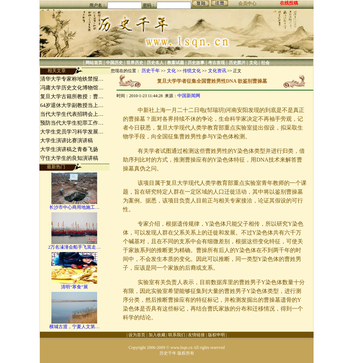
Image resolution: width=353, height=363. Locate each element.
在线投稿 (289, 3)
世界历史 (134, 62)
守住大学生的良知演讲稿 (69, 158)
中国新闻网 (188, 95)
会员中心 (247, 3)
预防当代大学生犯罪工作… (71, 123)
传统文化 (192, 70)
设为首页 (136, 334)
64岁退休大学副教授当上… (71, 105)
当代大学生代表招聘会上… (71, 114)
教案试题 (175, 62)
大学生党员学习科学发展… (71, 131)
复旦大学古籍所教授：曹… (71, 96)
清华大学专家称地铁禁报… (71, 79)
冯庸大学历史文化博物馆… (71, 87)
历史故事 (196, 62)
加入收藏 (157, 334)
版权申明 (216, 334)
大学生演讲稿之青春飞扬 (69, 149)
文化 (253, 62)
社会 (265, 62)
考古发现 (216, 62)
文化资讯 (217, 70)
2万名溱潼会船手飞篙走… (74, 247)
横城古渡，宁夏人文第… (74, 326)
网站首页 (94, 62)
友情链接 (196, 334)
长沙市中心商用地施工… (74, 207)
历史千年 (150, 70)
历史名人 (155, 62)
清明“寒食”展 (74, 286)
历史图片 (237, 62)
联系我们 (176, 334)
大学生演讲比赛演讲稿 (66, 140)
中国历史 (114, 62)
